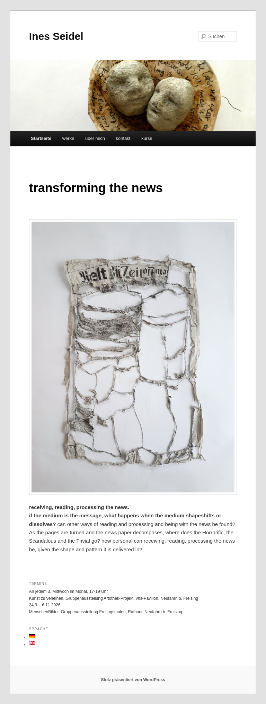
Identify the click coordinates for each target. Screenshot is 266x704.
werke (68, 138)
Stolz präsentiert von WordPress (133, 679)
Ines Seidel (56, 36)
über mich (95, 138)
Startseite (41, 138)
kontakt (123, 138)
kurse (146, 138)
